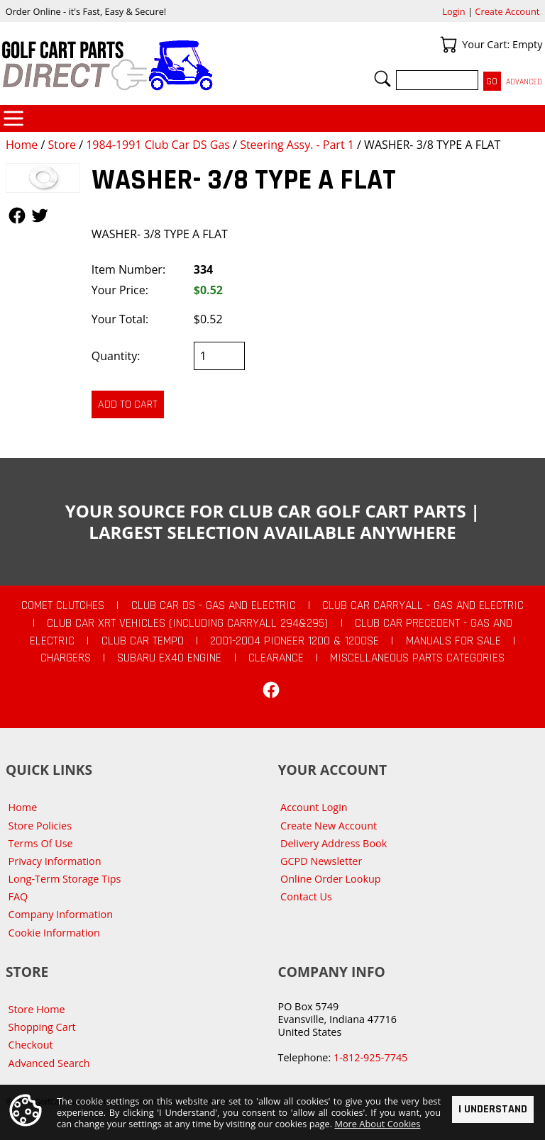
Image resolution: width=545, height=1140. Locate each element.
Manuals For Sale (453, 641)
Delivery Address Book (333, 843)
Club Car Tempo (142, 641)
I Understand (492, 1109)
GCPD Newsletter (321, 861)
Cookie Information (54, 932)
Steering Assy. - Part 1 (297, 144)
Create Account (507, 11)
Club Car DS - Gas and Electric (213, 605)
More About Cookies (377, 1123)
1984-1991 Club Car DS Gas (158, 144)
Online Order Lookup (330, 878)
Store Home (37, 1009)
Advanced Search (49, 1063)
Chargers (65, 658)
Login (453, 11)
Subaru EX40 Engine (169, 658)
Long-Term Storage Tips (65, 878)
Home (22, 144)
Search (382, 78)
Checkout (31, 1044)
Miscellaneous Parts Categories (417, 658)
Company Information (61, 914)
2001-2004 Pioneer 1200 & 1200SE (294, 641)
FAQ (18, 896)
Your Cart (448, 44)
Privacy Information (55, 861)
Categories (13, 118)
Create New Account (328, 825)
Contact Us (306, 896)
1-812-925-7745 (370, 1057)
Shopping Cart (42, 1027)
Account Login (314, 807)
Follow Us (17, 215)
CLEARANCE (276, 658)
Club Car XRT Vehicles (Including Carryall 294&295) (187, 623)
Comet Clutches (62, 605)
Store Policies (40, 825)
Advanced (524, 82)
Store (62, 144)
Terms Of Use (41, 843)
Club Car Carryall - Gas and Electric (423, 605)
